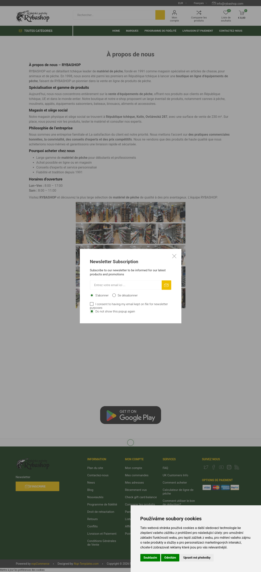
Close (174, 256)
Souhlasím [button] (150, 557)
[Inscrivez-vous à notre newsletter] (126, 285)
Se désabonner (128, 295)
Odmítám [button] (170, 557)
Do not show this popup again (115, 311)
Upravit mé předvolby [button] (196, 557)
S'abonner (102, 295)
